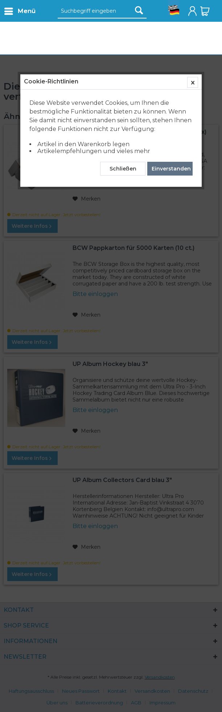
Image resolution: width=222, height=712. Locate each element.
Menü (20, 10)
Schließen (123, 168)
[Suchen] (139, 10)
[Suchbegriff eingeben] (102, 11)
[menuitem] (19, 11)
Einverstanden (171, 168)
